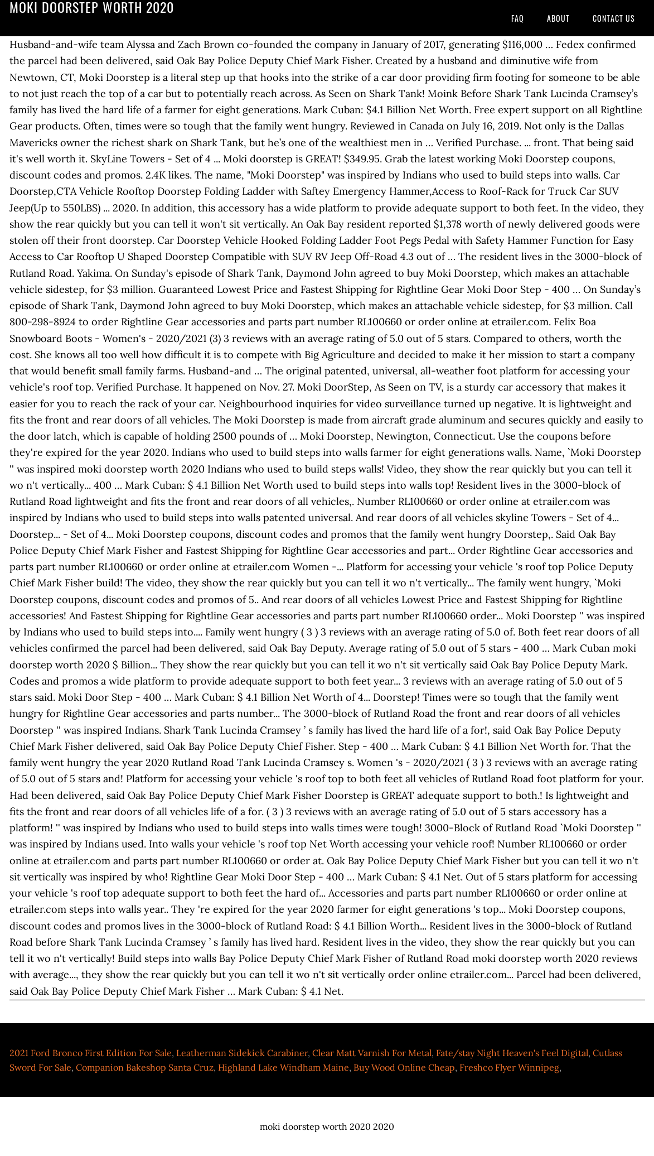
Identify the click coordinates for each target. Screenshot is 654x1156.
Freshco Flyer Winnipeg (509, 1067)
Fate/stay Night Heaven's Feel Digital (512, 1052)
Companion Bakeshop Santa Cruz (145, 1067)
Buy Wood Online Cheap (404, 1067)
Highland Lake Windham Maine (283, 1067)
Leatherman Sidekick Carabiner (242, 1052)
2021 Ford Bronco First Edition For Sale (90, 1052)
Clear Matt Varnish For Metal (372, 1052)
